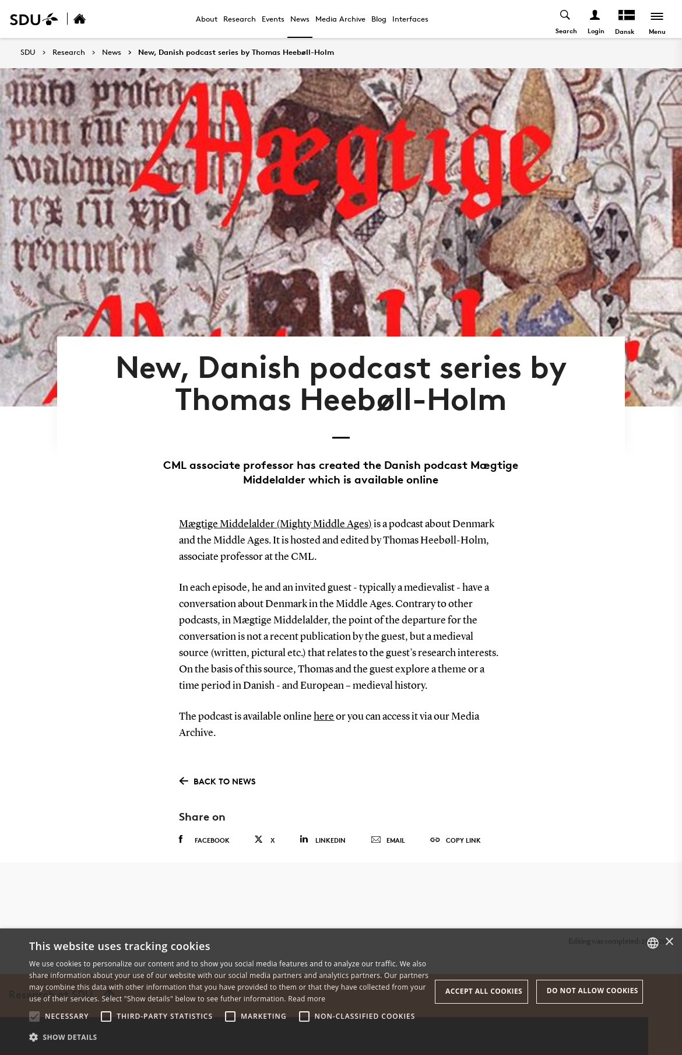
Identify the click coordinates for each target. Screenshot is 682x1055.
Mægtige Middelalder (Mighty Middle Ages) (275, 524)
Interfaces (410, 18)
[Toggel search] (566, 19)
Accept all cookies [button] (483, 991)
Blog (378, 18)
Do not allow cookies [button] (592, 991)
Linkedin (323, 839)
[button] (34, 1016)
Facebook (204, 839)
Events (273, 18)
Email (388, 840)
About (206, 18)
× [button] (669, 942)
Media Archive (340, 18)
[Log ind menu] (595, 19)
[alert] (341, 991)
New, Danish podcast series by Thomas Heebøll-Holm (236, 52)
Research (239, 18)
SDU (28, 52)
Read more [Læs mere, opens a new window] (306, 999)
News (300, 18)
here (324, 716)
